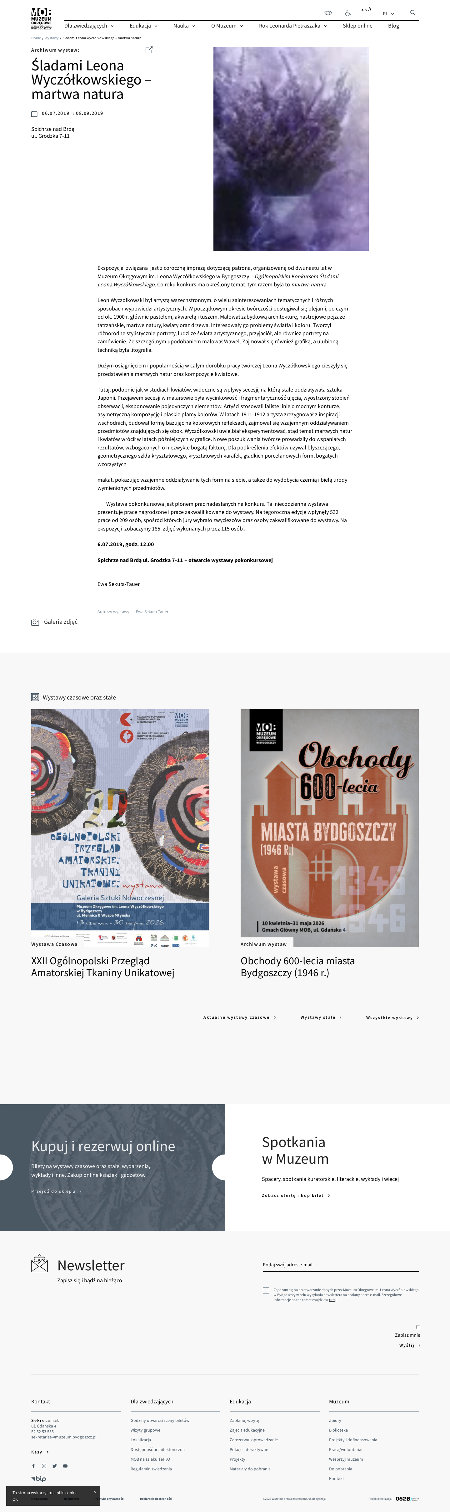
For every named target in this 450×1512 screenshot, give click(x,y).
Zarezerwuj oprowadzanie (254, 1438)
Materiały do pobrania (250, 1467)
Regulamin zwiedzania (151, 1467)
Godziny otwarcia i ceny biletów (160, 1419)
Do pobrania (340, 1467)
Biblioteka (338, 1429)
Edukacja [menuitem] (140, 25)
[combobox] (389, 13)
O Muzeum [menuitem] (224, 25)
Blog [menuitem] (393, 25)
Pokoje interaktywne (249, 1448)
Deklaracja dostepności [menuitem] (156, 1497)
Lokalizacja (141, 1438)
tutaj (333, 1298)
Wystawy (52, 37)
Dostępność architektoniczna (158, 1448)
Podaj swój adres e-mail (287, 1263)
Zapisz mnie (407, 1330)
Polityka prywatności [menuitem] (109, 1497)
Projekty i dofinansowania (353, 1438)
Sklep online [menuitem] (357, 25)
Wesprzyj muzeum (346, 1458)
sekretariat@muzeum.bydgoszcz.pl (64, 1436)
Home (36, 37)
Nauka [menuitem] (181, 25)
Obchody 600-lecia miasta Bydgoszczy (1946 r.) (324, 844)
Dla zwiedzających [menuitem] (85, 25)
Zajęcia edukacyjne (247, 1429)
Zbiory (335, 1419)
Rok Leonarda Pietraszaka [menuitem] (289, 25)
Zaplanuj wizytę (244, 1419)
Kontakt (336, 1477)
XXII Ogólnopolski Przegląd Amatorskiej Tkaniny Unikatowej (126, 844)
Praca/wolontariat (346, 1448)
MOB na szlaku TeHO (150, 1458)
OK (15, 1499)
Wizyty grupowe (145, 1429)
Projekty (237, 1458)
